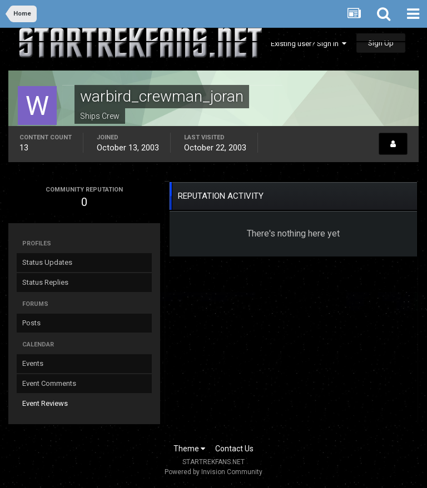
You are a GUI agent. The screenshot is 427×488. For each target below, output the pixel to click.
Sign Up (381, 43)
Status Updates (47, 262)
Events (32, 363)
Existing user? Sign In (308, 43)
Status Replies (45, 282)
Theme (189, 448)
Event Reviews (45, 403)
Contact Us (234, 448)
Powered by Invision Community (213, 472)
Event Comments (49, 383)
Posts (31, 323)
